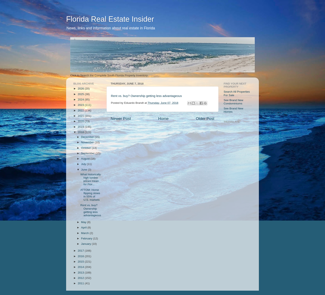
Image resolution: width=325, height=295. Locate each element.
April (84, 227)
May (84, 222)
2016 (81, 256)
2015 (81, 261)
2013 (81, 272)
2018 (81, 132)
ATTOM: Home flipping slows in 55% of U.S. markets (90, 195)
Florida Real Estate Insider (110, 19)
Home (163, 118)
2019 (81, 126)
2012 (81, 277)
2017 (81, 250)
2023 (81, 104)
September (88, 153)
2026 (81, 88)
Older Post (205, 118)
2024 (81, 99)
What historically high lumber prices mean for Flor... (90, 179)
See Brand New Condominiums (233, 102)
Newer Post (121, 118)
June (84, 169)
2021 (81, 115)
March (85, 233)
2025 (81, 94)
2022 (81, 110)
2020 (81, 121)
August (86, 158)
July (84, 164)
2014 (81, 267)
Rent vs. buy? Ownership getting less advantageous (146, 96)
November (88, 142)
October (86, 147)
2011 (81, 283)
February (87, 238)
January (86, 243)
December (88, 137)
